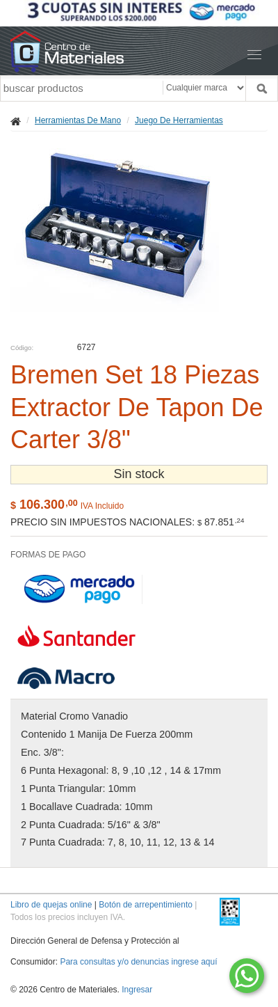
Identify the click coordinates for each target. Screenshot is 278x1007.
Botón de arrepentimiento (146, 905)
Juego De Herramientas (179, 120)
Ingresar (137, 989)
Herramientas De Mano (78, 120)
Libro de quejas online (51, 905)
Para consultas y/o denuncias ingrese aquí (138, 962)
